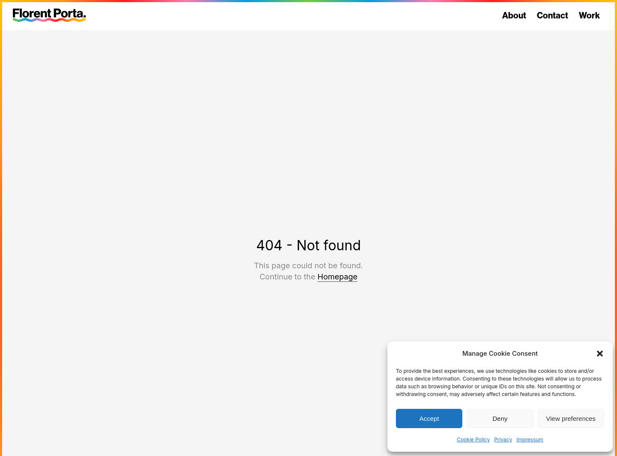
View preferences (571, 418)
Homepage (337, 276)
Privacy (503, 439)
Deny (499, 418)
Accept (429, 418)
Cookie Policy (473, 439)
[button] (600, 353)
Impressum (529, 439)
